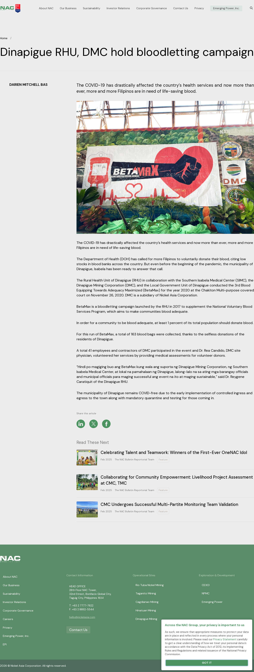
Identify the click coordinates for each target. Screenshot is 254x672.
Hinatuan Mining (146, 610)
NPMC (205, 593)
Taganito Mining (146, 593)
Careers (8, 619)
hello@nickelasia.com (82, 617)
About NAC (46, 8)
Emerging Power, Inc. (226, 8)
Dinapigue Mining (146, 619)
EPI (5, 644)
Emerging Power (212, 602)
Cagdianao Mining (147, 602)
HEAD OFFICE (77, 586)
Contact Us (180, 8)
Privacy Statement (224, 639)
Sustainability (91, 8)
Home (3, 38)
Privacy (199, 8)
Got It (207, 663)
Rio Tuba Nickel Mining (150, 585)
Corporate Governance (151, 8)
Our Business (68, 8)
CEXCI (205, 585)
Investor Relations (118, 8)
